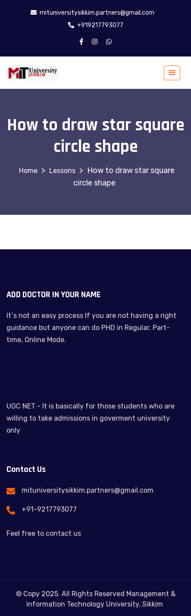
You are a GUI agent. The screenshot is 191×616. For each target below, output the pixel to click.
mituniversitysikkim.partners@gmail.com (87, 490)
